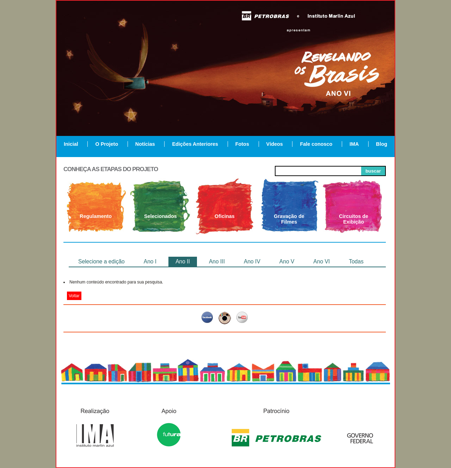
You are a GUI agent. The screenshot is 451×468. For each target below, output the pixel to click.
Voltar (74, 295)
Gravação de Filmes (289, 219)
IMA (354, 144)
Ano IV (252, 261)
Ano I (150, 261)
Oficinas (225, 216)
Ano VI (321, 261)
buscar (373, 171)
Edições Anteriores (195, 144)
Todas (356, 261)
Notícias (145, 144)
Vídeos (274, 144)
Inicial (71, 144)
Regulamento (96, 216)
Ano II (182, 261)
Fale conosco (316, 144)
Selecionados (160, 216)
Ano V (286, 261)
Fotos (242, 144)
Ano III (217, 261)
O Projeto (106, 144)
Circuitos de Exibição (353, 219)
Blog (381, 144)
